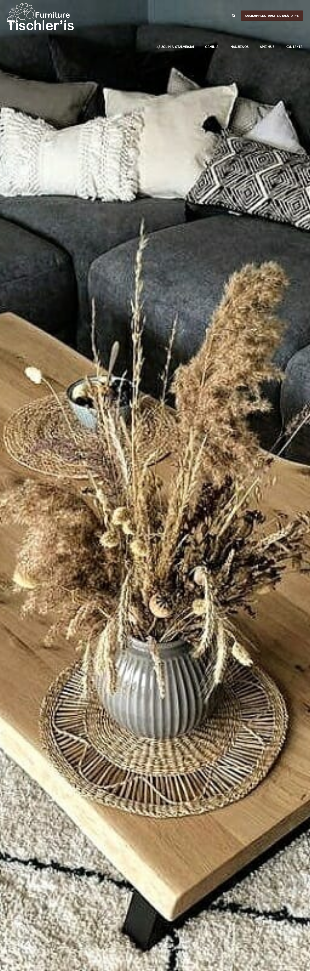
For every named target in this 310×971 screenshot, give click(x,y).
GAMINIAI (212, 47)
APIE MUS (267, 47)
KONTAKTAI (294, 47)
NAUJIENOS (239, 47)
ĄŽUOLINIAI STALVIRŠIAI (175, 47)
